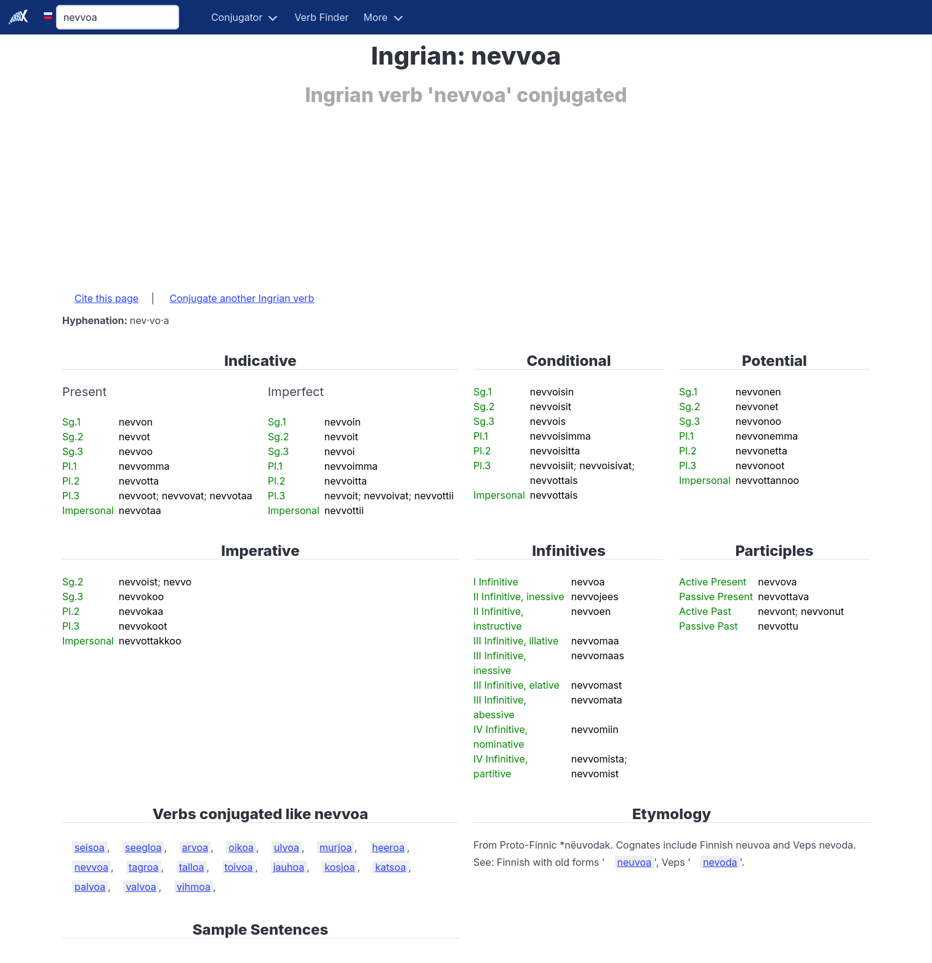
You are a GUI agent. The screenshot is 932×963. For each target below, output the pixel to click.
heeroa (388, 847)
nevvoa (91, 867)
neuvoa (634, 862)
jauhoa (289, 867)
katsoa (390, 867)
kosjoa (339, 867)
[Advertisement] (431, 192)
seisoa (89, 847)
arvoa (195, 847)
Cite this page (106, 298)
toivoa (239, 867)
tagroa (144, 867)
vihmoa (194, 887)
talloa (191, 867)
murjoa (335, 847)
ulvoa (286, 847)
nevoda (720, 862)
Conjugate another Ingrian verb (241, 298)
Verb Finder (321, 17)
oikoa (241, 847)
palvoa (89, 887)
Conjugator (237, 17)
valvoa (141, 887)
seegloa (143, 847)
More (376, 17)
